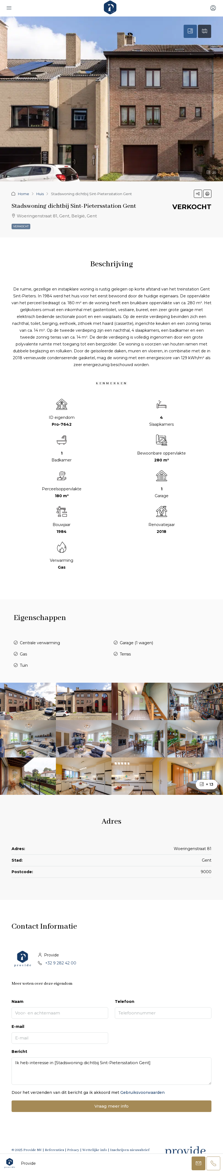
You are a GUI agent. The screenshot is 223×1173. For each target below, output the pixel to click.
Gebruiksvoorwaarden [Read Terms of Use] (142, 1092)
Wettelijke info (94, 1150)
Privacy (73, 1150)
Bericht (19, 1051)
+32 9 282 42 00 (60, 963)
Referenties (54, 1150)
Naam (17, 1001)
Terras (125, 654)
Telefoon (124, 1001)
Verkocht (21, 226)
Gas (23, 654)
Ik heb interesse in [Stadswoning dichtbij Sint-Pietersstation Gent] (111, 1071)
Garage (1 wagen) (136, 642)
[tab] (190, 31)
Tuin (24, 665)
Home (23, 194)
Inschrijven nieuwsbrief (129, 1150)
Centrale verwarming (40, 642)
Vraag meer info (111, 1106)
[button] (198, 194)
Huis (40, 194)
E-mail (18, 1026)
